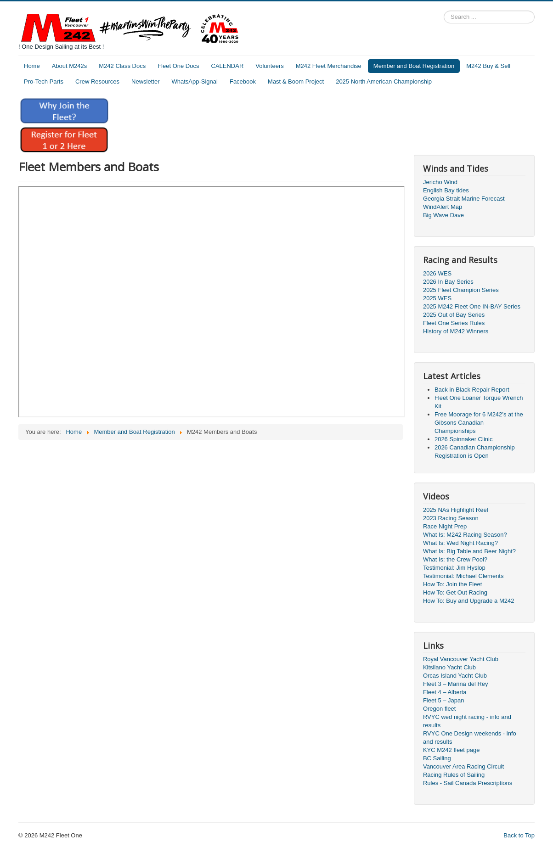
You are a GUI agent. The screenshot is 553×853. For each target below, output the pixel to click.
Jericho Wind (440, 182)
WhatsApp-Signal (195, 81)
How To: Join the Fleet (452, 584)
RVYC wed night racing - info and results (467, 721)
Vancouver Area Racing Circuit (463, 766)
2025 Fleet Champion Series (461, 289)
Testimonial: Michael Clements (463, 575)
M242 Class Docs (122, 65)
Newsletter (145, 81)
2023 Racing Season (451, 518)
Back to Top (519, 835)
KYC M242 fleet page (451, 749)
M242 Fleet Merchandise (328, 65)
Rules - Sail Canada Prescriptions (467, 783)
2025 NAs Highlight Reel (455, 509)
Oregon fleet (439, 708)
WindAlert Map (442, 206)
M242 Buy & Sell (488, 65)
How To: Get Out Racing (455, 592)
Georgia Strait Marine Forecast (464, 198)
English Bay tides (446, 190)
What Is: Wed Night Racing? (460, 542)
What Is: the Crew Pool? (455, 559)
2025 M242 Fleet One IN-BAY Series (471, 306)
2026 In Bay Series (448, 281)
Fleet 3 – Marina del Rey (455, 683)
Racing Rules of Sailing (454, 774)
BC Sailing (437, 758)
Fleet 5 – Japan (443, 700)
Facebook (243, 81)
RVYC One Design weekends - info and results (469, 737)
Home (32, 65)
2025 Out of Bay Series (454, 314)
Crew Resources (97, 81)
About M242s (69, 65)
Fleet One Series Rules (454, 323)
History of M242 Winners (455, 331)
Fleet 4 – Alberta (445, 692)
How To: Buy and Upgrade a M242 (468, 600)
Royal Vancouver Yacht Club (460, 659)
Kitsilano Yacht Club (449, 667)
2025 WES (437, 298)
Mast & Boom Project (296, 81)
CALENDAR (227, 65)
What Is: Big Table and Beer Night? (469, 551)
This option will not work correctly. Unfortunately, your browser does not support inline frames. (211, 301)
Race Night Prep (445, 526)
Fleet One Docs (178, 65)
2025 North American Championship (384, 81)
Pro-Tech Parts (43, 81)
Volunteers (269, 65)
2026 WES (437, 273)
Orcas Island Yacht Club (455, 675)
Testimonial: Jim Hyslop (454, 567)
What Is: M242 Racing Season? (465, 534)
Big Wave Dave (443, 215)
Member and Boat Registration (413, 65)
